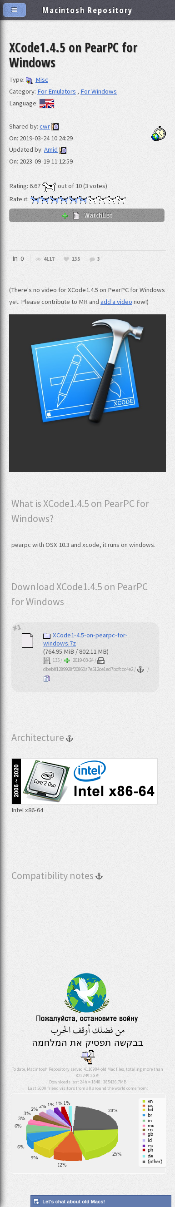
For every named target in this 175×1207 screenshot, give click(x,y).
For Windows (98, 91)
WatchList (86, 214)
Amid (51, 149)
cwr (45, 126)
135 (76, 259)
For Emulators (56, 91)
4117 (49, 259)
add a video (116, 302)
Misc (37, 79)
